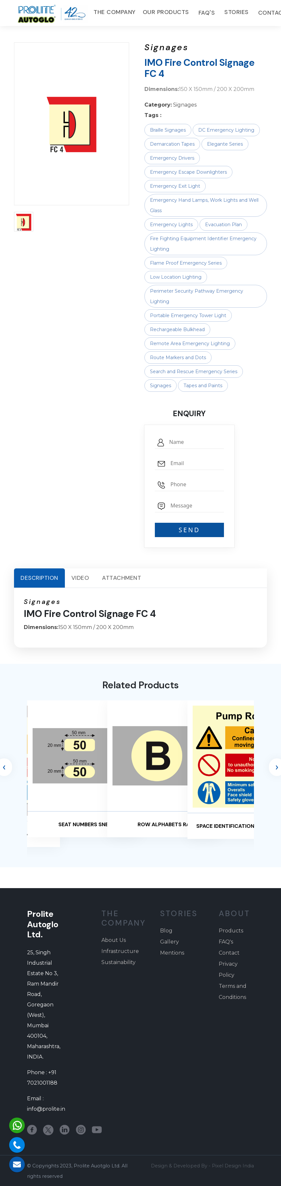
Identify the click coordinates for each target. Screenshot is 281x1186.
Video (80, 577)
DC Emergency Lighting (226, 130)
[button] (23, 221)
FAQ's (207, 12)
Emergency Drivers (172, 158)
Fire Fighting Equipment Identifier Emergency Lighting (203, 244)
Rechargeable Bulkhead (177, 329)
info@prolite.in (46, 1109)
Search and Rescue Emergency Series (193, 371)
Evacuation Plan (223, 224)
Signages (160, 385)
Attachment (121, 577)
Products (231, 931)
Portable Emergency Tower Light (188, 315)
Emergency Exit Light (175, 186)
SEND (189, 529)
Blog (166, 931)
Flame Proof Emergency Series (186, 263)
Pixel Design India (233, 1166)
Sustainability (118, 962)
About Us (113, 940)
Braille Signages (168, 130)
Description (39, 577)
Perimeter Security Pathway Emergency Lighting (196, 296)
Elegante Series (225, 144)
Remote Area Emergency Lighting (190, 343)
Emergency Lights (171, 224)
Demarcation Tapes (172, 144)
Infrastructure (120, 951)
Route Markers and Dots (178, 357)
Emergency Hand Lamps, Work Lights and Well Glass (204, 205)
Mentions (172, 953)
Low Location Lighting (175, 277)
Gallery (169, 942)
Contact (229, 953)
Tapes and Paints (203, 385)
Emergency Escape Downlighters (188, 172)
